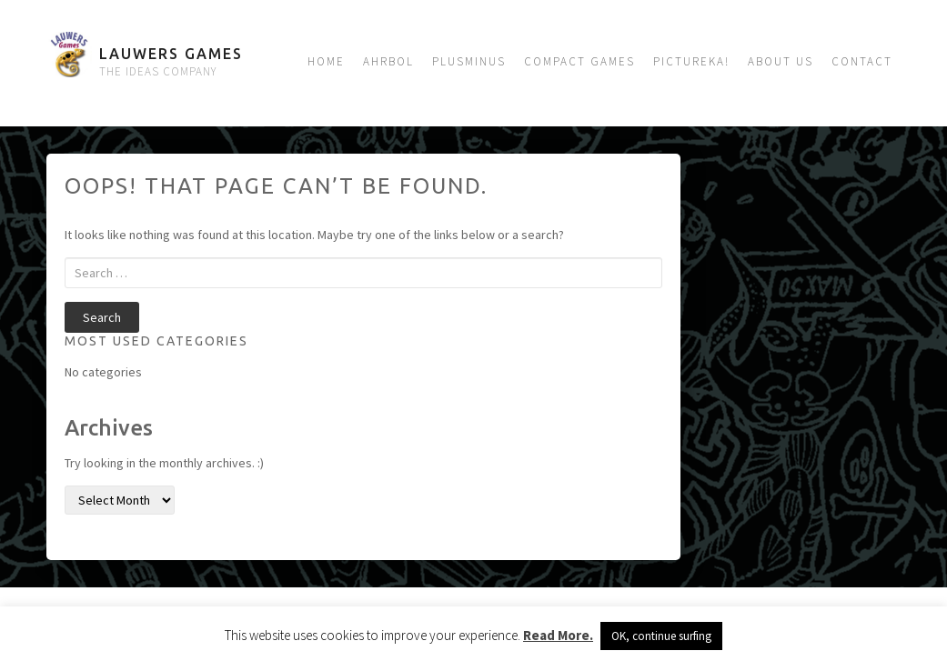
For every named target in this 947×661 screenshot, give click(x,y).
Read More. (558, 635)
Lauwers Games (171, 53)
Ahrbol (388, 61)
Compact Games (579, 61)
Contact (861, 61)
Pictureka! (691, 61)
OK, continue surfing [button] (661, 636)
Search (102, 317)
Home (326, 61)
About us (780, 61)
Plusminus (469, 61)
